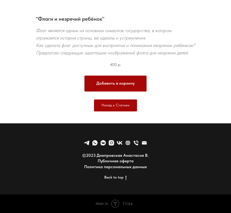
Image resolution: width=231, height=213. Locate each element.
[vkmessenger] (103, 143)
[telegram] (86, 143)
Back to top (115, 177)
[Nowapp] (111, 143)
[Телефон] (136, 143)
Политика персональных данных (115, 166)
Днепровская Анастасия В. (123, 155)
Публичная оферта (116, 160)
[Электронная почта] (144, 143)
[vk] (119, 143)
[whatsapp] (95, 143)
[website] (128, 143)
